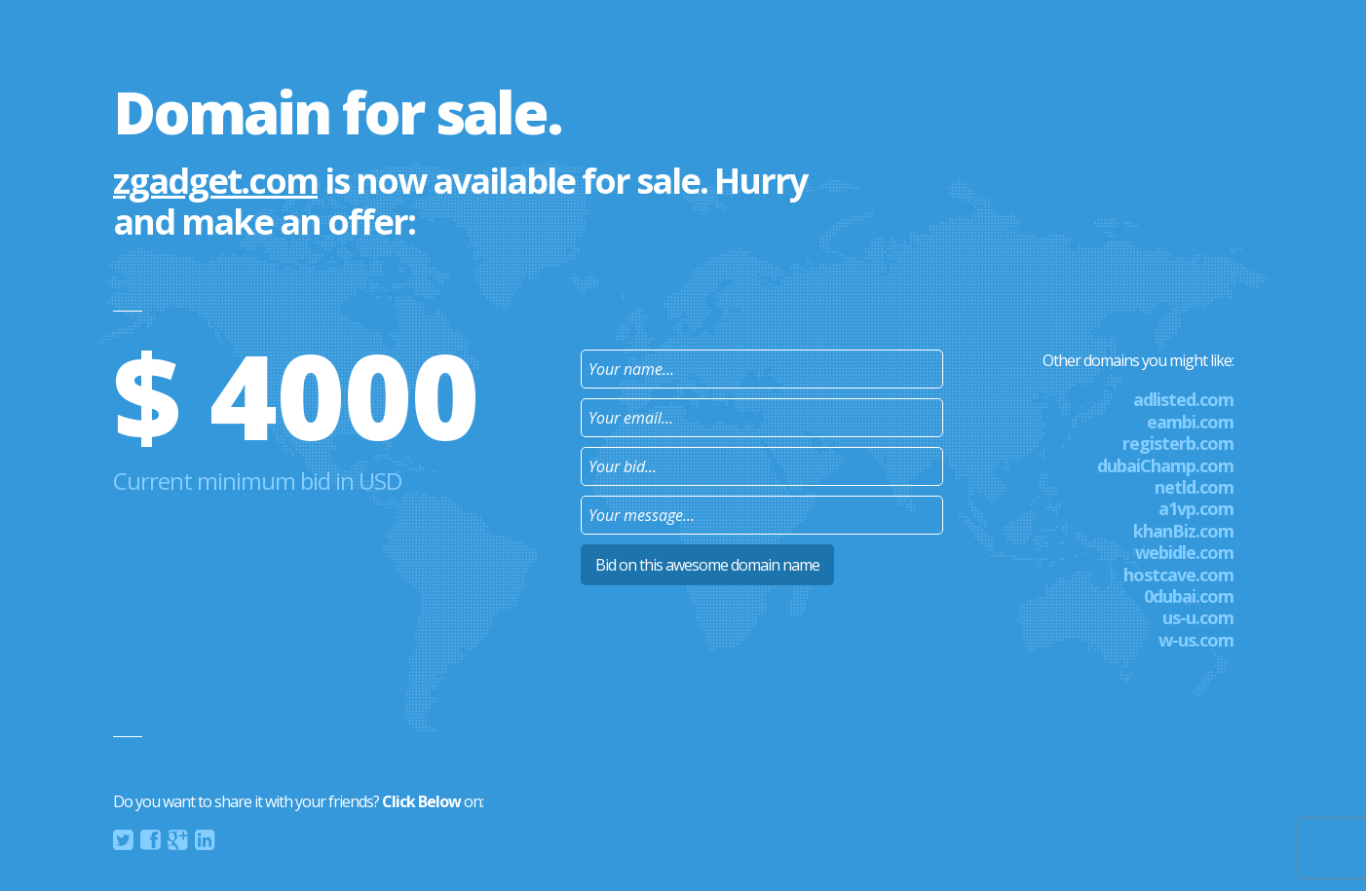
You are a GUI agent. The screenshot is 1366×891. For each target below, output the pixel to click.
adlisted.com (1183, 399)
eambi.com (1190, 421)
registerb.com (1177, 443)
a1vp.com (1195, 508)
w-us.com (1195, 639)
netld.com (1194, 487)
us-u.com (1197, 617)
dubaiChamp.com (1165, 465)
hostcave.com (1178, 574)
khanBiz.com (1183, 530)
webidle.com (1184, 552)
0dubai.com (1188, 596)
